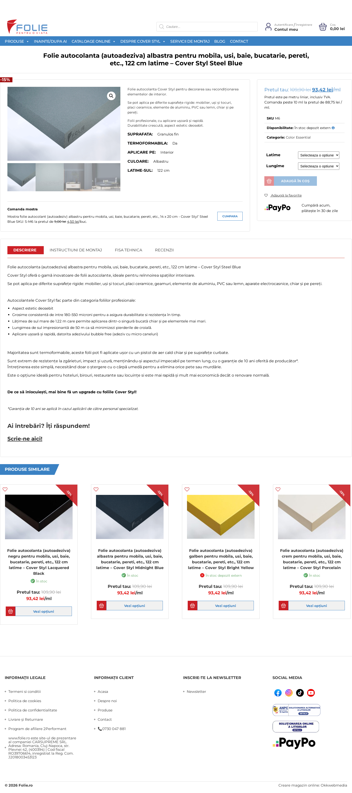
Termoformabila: (148, 143)
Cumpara (230, 216)
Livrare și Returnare (25, 719)
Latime (273, 155)
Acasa (103, 691)
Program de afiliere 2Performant (37, 728)
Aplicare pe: (142, 152)
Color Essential (298, 137)
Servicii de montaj (189, 41)
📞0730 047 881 (112, 728)
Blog (219, 41)
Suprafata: (140, 134)
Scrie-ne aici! (23, 438)
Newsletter (196, 691)
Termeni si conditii (24, 691)
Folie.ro (26, 785)
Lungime (275, 166)
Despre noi (107, 700)
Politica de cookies (24, 700)
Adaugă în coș (295, 181)
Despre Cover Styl (142, 41)
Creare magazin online (298, 785)
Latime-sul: (140, 170)
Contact (239, 41)
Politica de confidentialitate (32, 710)
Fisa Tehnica (128, 250)
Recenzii (164, 250)
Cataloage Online (94, 41)
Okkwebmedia (334, 785)
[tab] (25, 250)
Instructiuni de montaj (76, 250)
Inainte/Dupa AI (50, 41)
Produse (17, 41)
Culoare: (138, 161)
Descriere (25, 250)
